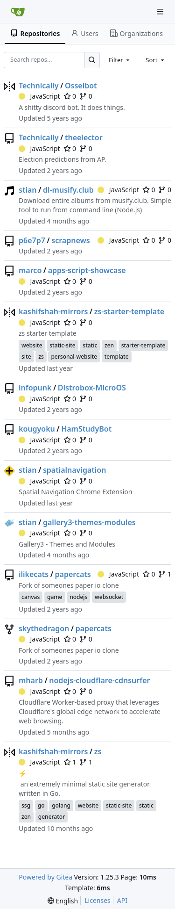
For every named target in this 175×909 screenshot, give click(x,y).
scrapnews (70, 240)
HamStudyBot (86, 428)
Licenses (97, 900)
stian (27, 190)
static (90, 345)
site (26, 357)
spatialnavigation (74, 470)
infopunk (35, 387)
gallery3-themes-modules (89, 522)
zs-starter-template (129, 311)
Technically (39, 85)
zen (109, 345)
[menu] (63, 900)
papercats (73, 574)
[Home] (18, 11)
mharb (31, 680)
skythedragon (44, 628)
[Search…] (92, 60)
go (41, 805)
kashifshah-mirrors (53, 311)
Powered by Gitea (45, 877)
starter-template (143, 345)
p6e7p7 (32, 240)
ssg (25, 805)
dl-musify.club (68, 190)
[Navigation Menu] (161, 11)
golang (61, 805)
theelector (84, 137)
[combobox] (120, 60)
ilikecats (34, 574)
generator (51, 817)
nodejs (78, 597)
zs (41, 357)
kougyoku (37, 428)
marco (30, 270)
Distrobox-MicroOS (92, 387)
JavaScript (39, 96)
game (55, 597)
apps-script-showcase (87, 270)
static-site (62, 345)
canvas (30, 597)
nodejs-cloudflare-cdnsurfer (99, 680)
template (117, 357)
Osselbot (81, 85)
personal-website (74, 357)
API (122, 900)
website (31, 345)
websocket (109, 597)
